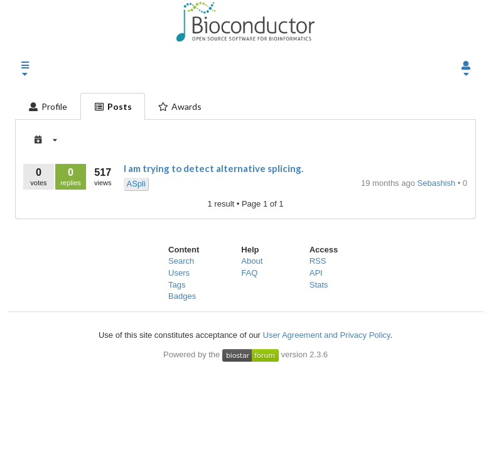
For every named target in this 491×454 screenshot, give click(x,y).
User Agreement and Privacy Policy (327, 335)
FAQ (249, 273)
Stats (319, 284)
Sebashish (438, 183)
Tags (176, 284)
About (251, 261)
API (316, 273)
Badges (182, 296)
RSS (318, 261)
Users (179, 273)
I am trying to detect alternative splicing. (213, 168)
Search (181, 261)
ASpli (135, 183)
